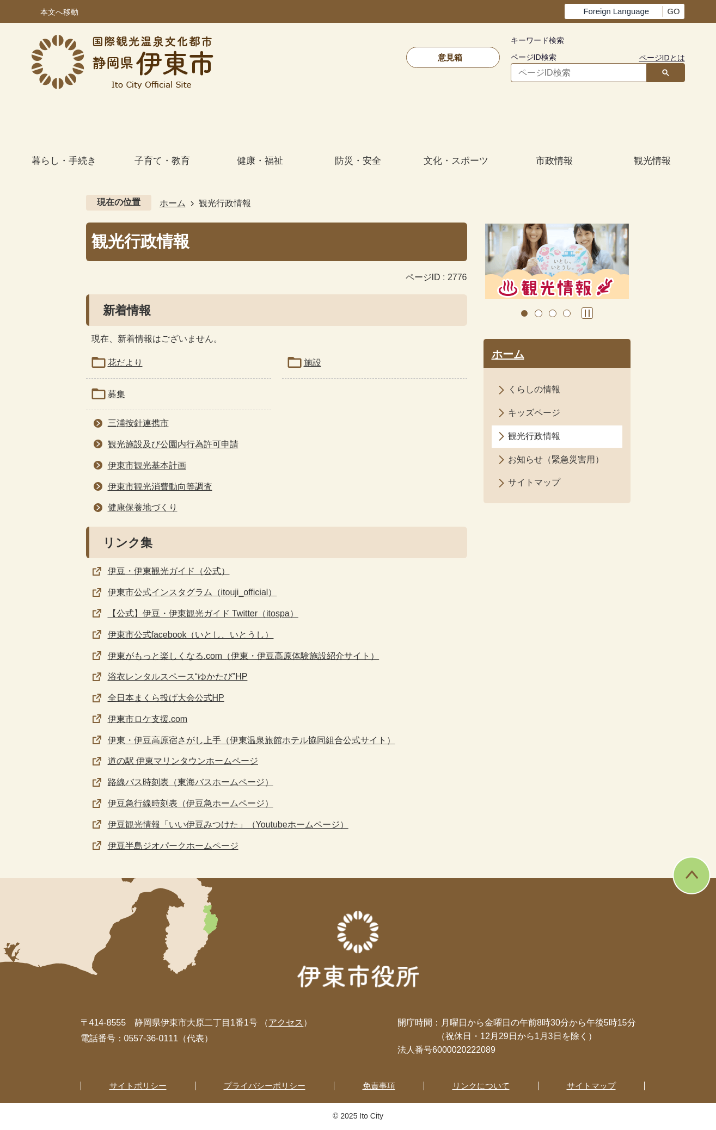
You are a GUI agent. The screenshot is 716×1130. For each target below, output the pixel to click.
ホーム (173, 203)
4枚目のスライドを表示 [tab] (567, 313)
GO (673, 11)
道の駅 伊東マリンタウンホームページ (183, 760)
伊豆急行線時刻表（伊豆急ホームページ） (190, 803)
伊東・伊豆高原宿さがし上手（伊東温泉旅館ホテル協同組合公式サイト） (251, 740)
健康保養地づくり (143, 507)
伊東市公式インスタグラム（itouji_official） (192, 592)
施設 (312, 362)
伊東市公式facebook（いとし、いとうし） (191, 634)
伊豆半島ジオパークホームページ (173, 845)
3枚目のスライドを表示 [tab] (552, 313)
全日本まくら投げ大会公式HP (166, 697)
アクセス (285, 1022)
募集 (116, 394)
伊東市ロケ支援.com (148, 719)
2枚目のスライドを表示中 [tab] (538, 313)
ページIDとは (662, 57)
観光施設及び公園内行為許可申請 (173, 444)
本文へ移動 (59, 12)
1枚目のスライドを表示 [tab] (524, 313)
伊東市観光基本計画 (147, 465)
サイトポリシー (138, 1085)
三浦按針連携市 (138, 423)
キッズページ (534, 412)
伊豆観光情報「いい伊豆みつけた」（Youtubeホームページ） (228, 824)
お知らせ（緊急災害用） (556, 459)
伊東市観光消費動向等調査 (160, 486)
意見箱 (450, 57)
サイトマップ (534, 482)
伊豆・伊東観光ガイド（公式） (169, 571)
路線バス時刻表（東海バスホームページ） (190, 782)
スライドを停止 (587, 313)
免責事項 (379, 1085)
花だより (125, 362)
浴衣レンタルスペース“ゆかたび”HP (178, 676)
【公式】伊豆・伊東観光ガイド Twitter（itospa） (203, 613)
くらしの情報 (534, 389)
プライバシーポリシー (264, 1085)
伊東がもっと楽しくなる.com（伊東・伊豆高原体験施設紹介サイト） (244, 655)
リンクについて (481, 1085)
